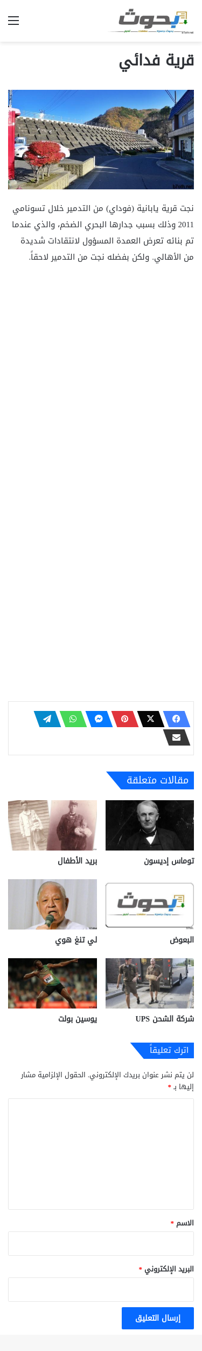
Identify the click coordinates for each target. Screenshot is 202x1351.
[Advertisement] (101, 380)
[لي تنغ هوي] (52, 904)
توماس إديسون (169, 861)
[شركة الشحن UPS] (150, 983)
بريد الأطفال (77, 861)
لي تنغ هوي (76, 940)
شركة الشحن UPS (165, 1019)
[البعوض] (150, 904)
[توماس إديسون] (150, 825)
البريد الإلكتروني (166, 1269)
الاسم (182, 1223)
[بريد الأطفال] (52, 825)
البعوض (182, 940)
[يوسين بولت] (52, 983)
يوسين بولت (77, 1019)
